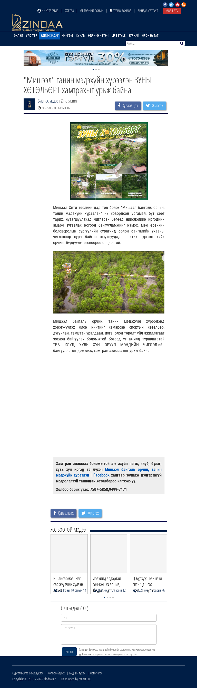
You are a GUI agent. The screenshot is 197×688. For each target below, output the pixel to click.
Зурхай (134, 35)
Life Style (118, 35)
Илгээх (69, 651)
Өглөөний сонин (91, 10)
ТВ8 (69, 10)
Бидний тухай (77, 673)
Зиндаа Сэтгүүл (148, 10)
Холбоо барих (56, 673)
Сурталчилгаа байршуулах (27, 673)
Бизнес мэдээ (48, 101)
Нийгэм (67, 35)
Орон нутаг (150, 35)
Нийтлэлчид (47, 10)
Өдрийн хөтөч (98, 35)
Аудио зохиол (120, 10)
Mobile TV (172, 10)
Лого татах (96, 673)
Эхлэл (18, 35)
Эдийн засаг (49, 35)
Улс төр (31, 35)
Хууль (80, 35)
